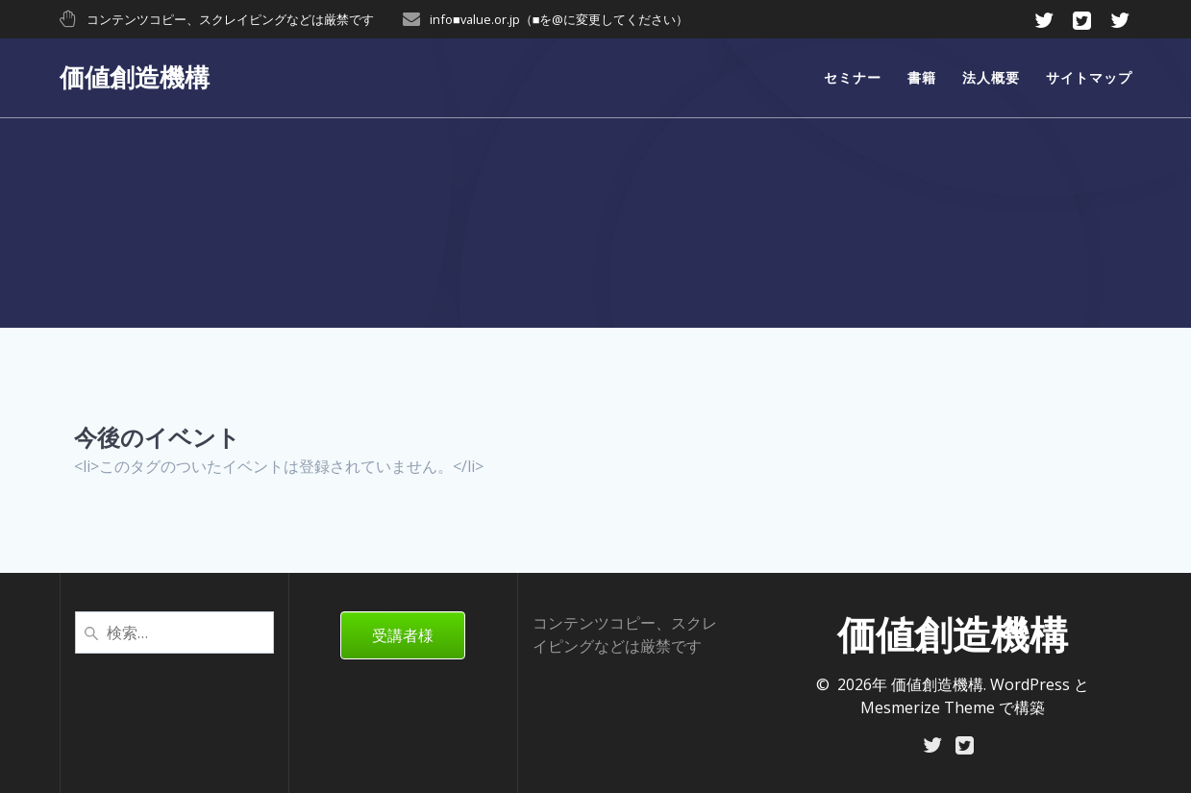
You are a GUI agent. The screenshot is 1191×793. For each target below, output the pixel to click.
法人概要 (991, 77)
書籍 (921, 77)
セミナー (852, 77)
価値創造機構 (135, 77)
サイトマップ (1089, 77)
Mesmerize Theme (927, 705)
